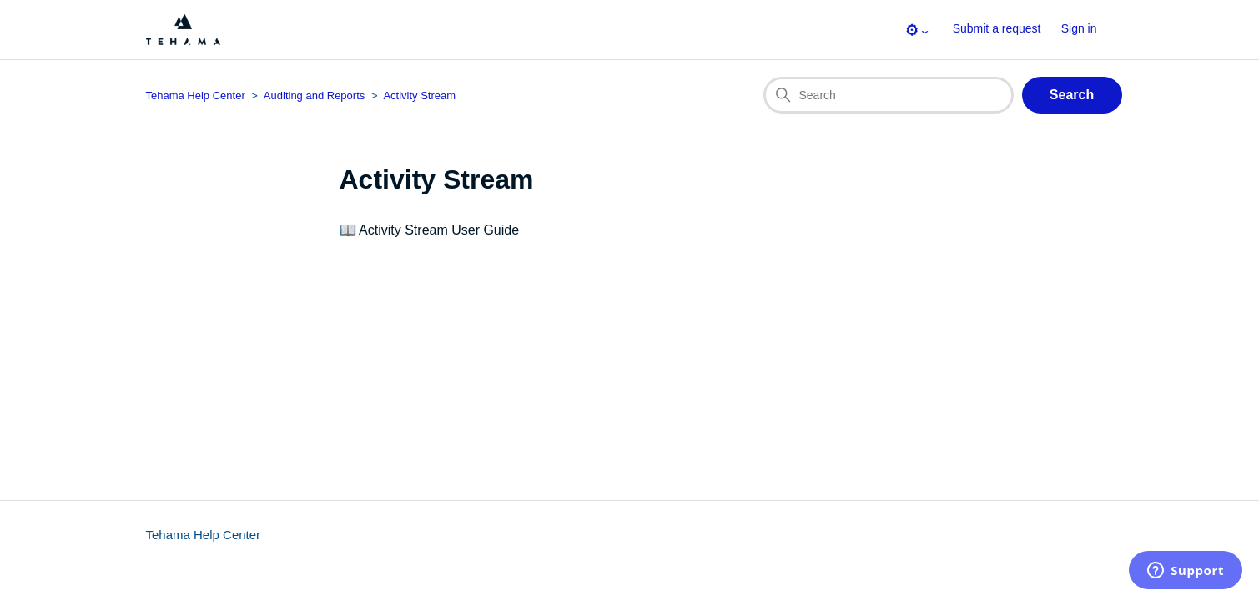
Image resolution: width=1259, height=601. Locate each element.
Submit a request (997, 28)
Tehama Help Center (203, 535)
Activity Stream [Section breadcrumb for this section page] (419, 95)
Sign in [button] (1079, 28)
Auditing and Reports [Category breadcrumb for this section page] (314, 95)
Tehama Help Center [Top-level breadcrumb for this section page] (195, 95)
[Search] (888, 95)
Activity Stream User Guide (439, 230)
